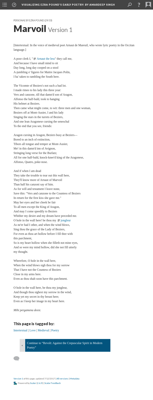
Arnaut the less (46, 58)
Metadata (74, 378)
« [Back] (22, 345)
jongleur (66, 220)
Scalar (33, 383)
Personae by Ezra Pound (29, 20)
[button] (139, 4)
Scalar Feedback (52, 383)
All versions (62, 378)
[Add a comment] (18, 358)
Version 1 (18, 378)
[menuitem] (4, 4)
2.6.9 (39, 383)
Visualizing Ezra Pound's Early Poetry (68, 4)
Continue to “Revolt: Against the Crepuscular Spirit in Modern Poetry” (65, 345)
